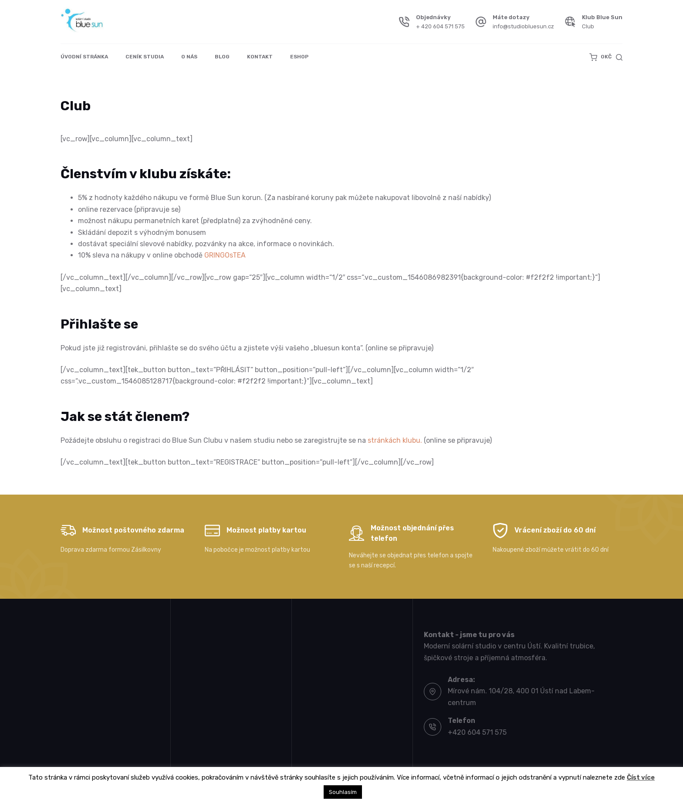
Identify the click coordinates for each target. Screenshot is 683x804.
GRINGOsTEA (225, 255)
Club (588, 26)
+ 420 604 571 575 (440, 26)
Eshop (299, 57)
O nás (189, 57)
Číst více (641, 777)
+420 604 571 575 (477, 732)
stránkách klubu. (395, 440)
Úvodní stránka (84, 57)
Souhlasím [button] (343, 792)
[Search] (619, 57)
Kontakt (260, 57)
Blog (222, 57)
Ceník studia (144, 57)
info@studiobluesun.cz (523, 26)
